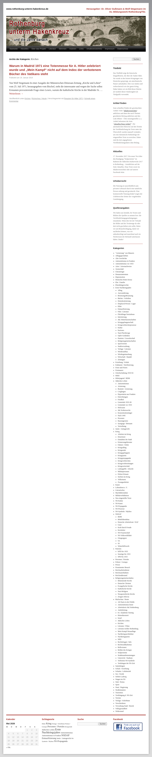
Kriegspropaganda (124, 458)
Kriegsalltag (122, 448)
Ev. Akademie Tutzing (126, 613)
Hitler (117, 376)
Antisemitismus (123, 384)
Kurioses (121, 330)
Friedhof (121, 400)
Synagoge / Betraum (125, 424)
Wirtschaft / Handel (125, 357)
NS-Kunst (119, 503)
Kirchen (27, 99)
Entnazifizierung (124, 309)
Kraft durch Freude (124, 527)
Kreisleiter (121, 530)
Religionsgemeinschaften (127, 341)
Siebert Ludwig (120, 677)
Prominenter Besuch (122, 567)
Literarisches (120, 490)
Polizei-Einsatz (123, 474)
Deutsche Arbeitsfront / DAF (128, 522)
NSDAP (118, 514)
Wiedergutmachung (125, 354)
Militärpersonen (123, 471)
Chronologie (119, 272)
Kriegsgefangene (124, 453)
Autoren (72, 49)
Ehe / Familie (120, 282)
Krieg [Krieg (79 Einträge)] (48, 723)
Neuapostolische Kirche (126, 594)
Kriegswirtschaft (124, 466)
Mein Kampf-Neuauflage (127, 631)
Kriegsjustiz (122, 455)
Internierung (122, 317)
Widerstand (119, 711)
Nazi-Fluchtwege (124, 333)
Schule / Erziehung (122, 669)
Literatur (52, 49)
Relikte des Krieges (125, 650)
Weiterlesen (16, 93)
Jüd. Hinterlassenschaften (127, 320)
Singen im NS (120, 679)
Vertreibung (122, 426)
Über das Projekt (38, 49)
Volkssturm (122, 479)
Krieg (117, 432)
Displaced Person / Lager (127, 304)
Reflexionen (122, 647)
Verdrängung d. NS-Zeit (124, 695)
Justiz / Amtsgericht (122, 429)
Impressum (109, 49)
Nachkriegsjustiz (124, 637)
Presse (117, 565)
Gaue (119, 525)
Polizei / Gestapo (121, 562)
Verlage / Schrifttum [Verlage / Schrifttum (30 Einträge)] (58, 724)
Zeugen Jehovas (123, 597)
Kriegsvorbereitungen (125, 463)
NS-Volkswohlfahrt (125, 535)
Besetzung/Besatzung (125, 296)
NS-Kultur (119, 501)
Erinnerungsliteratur (125, 442)
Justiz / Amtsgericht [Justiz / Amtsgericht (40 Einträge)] (64, 738)
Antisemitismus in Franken (125, 261)
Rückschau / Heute (39, 99)
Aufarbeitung (122, 610)
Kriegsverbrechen (124, 461)
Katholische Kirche (125, 589)
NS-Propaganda (121, 506)
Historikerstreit (123, 615)
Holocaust (121, 408)
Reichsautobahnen (122, 573)
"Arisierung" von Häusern (124, 253)
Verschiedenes (120, 703)
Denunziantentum (121, 274)
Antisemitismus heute (125, 605)
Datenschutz (122, 49)
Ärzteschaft (119, 269)
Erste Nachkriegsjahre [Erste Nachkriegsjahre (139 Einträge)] (51, 731)
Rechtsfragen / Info (125, 642)
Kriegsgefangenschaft (125, 322)
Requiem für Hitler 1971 (73, 99)
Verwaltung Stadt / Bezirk (124, 706)
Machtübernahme (121, 493)
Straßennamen (120, 690)
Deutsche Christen (124, 583)
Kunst (117, 485)
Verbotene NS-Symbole (126, 661)
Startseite (14, 49)
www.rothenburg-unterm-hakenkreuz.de (27, 9)
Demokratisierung (124, 301)
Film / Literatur (123, 312)
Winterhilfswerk (123, 546)
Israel (120, 618)
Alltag (120, 290)
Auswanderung (123, 293)
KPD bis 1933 (123, 551)
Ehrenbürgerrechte (122, 285)
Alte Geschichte (121, 258)
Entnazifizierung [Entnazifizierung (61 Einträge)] (49, 738)
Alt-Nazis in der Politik (126, 602)
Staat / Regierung (121, 687)
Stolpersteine (122, 653)
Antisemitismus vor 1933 (124, 264)
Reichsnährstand (121, 575)
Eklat (119, 306)
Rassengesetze (123, 421)
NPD (119, 639)
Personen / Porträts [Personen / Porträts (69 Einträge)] (56, 726)
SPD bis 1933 (123, 557)
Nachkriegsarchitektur (126, 634)
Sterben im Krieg (124, 477)
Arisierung (121, 386)
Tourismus (119, 693)
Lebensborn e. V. (121, 487)
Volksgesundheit (121, 709)
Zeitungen (121, 360)
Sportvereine (122, 344)
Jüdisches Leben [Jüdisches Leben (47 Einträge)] (48, 730)
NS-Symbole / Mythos (123, 511)
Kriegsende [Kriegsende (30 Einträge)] (68, 727)
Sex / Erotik (119, 674)
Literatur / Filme (123, 626)
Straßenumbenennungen (126, 655)
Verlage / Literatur (124, 349)
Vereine (118, 698)
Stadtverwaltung (123, 346)
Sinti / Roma (120, 682)
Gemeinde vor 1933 (125, 405)
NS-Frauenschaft (124, 533)
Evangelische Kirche (125, 586)
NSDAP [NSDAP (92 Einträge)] (65, 735)
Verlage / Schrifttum (122, 701)
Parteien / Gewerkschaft (126, 338)
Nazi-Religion (123, 591)
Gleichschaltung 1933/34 (124, 373)
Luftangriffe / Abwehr (125, 469)
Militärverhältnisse (122, 495)
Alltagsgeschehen (121, 256)
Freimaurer (119, 370)
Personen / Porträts (122, 559)
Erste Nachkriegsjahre (123, 288)
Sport (117, 685)
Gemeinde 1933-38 (124, 402)
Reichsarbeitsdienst (122, 570)
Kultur (120, 328)
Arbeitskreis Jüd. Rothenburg (128, 607)
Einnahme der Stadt (125, 440)
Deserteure (121, 437)
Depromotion (120, 277)
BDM (120, 517)
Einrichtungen (123, 397)
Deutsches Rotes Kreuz (123, 280)
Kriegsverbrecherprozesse (127, 325)
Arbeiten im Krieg (124, 434)
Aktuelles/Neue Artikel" (122, 124)
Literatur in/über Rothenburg (128, 629)
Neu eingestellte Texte (123, 498)
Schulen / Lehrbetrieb (123, 671)
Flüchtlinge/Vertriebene (126, 314)
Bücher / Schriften (124, 298)
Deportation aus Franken (126, 394)
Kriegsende (122, 450)
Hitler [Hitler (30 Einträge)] (44, 724)
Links (81, 49)
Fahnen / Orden (123, 445)
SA (119, 541)
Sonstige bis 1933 (124, 554)
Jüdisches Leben (121, 381)
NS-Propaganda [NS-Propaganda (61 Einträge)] (61, 741)
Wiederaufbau (123, 352)
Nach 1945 (121, 416)
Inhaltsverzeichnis (94, 49)
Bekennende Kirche (125, 581)
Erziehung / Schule (122, 362)
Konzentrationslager (125, 413)
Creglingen (122, 392)
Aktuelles (24, 49)
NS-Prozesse (120, 509)
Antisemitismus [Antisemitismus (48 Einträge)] (66, 733)
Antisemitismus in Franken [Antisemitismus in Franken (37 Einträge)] (51, 736)
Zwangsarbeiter (123, 482)
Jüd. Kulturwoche (124, 410)
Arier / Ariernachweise (123, 266)
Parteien (118, 549)
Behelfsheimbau (123, 519)
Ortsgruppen (122, 538)
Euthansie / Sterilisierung (124, 365)
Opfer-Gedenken (124, 336)
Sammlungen (120, 666)
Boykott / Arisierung (125, 389)
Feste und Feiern (121, 368)
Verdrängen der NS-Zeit (126, 663)
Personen (121, 418)
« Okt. (8, 747)
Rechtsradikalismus (125, 645)
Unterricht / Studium (125, 658)
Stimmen (62, 49)
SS (119, 543)
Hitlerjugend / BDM (122, 378)
